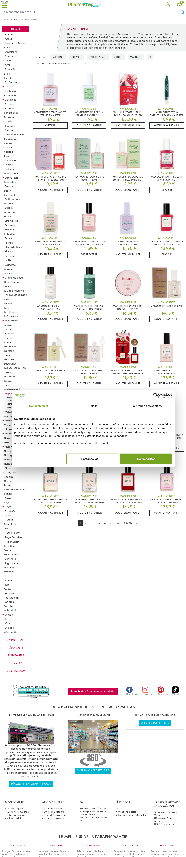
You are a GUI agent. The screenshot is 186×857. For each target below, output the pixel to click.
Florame (9, 251)
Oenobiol (120, 854)
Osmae (8, 481)
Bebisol (80, 854)
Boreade (9, 117)
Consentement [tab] (38, 405)
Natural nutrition (175, 854)
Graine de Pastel (14, 277)
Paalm (7, 485)
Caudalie (10, 125)
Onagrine (10, 472)
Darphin (9, 164)
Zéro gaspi (15, 648)
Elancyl (8, 216)
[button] (168, 5)
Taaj (7, 584)
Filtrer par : (41, 57)
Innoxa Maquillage (16, 294)
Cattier (9, 121)
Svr (6, 576)
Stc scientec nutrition (134, 851)
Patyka (8, 493)
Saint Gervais (11, 554)
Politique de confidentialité (132, 815)
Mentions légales (127, 811)
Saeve (7, 550)
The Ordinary (11, 597)
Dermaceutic (11, 173)
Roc (7, 528)
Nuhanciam (10, 463)
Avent (90, 851)
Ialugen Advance (14, 290)
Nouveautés (15, 655)
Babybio (99, 851)
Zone (117, 56)
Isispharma (10, 312)
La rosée (9, 350)
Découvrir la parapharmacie (31, 784)
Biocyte (9, 86)
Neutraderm (11, 442)
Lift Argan (10, 376)
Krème (7, 342)
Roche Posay (12, 532)
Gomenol (9, 273)
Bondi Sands (11, 112)
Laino (8, 355)
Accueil (5, 19)
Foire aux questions (54, 818)
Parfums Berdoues (14, 489)
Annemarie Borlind (15, 43)
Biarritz (8, 78)
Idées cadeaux (15, 671)
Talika (7, 589)
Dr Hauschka (12, 199)
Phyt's (7, 502)
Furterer (9, 256)
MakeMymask (12, 389)
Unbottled (10, 610)
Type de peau (97, 56)
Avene (8, 60)
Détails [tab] (93, 405)
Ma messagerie (15, 808)
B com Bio (10, 69)
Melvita (9, 420)
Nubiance (9, 459)
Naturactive (157, 854)
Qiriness (8, 515)
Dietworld (9, 195)
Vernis (10, 407)
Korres (8, 338)
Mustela (90, 854)
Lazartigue (10, 363)
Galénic (9, 260)
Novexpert (10, 455)
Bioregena (10, 95)
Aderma (9, 34)
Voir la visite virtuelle (93, 770)
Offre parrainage (16, 815)
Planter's (10, 511)
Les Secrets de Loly (15, 367)
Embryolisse (11, 220)
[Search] (90, 12)
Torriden (9, 606)
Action (57, 56)
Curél (7, 156)
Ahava (8, 38)
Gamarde (10, 264)
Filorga (9, 242)
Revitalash (10, 524)
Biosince (9, 104)
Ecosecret (9, 212)
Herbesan (173, 851)
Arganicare (10, 51)
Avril (7, 64)
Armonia (9, 56)
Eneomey (10, 225)
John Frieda (11, 320)
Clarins (8, 143)
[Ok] (183, 12)
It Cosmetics (11, 316)
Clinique (9, 147)
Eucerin (9, 238)
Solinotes (9, 571)
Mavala (9, 411)
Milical (130, 854)
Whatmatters (11, 632)
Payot (8, 498)
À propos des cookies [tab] (147, 405)
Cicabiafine (10, 139)
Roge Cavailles (13, 537)
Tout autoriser (146, 458)
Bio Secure (11, 82)
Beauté (17, 19)
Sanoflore (10, 558)
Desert (7, 190)
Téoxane (9, 593)
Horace (9, 286)
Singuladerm (11, 563)
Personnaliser (92, 458)
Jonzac (8, 325)
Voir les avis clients (155, 723)
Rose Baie (9, 546)
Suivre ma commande (18, 811)
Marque (135, 56)
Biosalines (10, 99)
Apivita (8, 47)
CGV (120, 808)
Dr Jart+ (8, 203)
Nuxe (8, 468)
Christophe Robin (14, 134)
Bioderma (10, 91)
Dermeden (10, 182)
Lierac (8, 372)
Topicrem (9, 601)
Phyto (8, 506)
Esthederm (10, 234)
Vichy (8, 623)
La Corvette (11, 346)
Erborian (10, 229)
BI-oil (7, 73)
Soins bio (15, 663)
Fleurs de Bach (13, 247)
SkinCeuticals (11, 567)
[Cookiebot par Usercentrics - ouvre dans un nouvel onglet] (156, 395)
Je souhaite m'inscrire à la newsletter (93, 691)
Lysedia (9, 385)
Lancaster (10, 359)
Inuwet (8, 303)
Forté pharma (158, 851)
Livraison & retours (54, 811)
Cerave (9, 130)
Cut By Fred (10, 160)
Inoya (7, 299)
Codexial (9, 151)
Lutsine (8, 380)
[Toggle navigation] (4, 4)
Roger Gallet (12, 541)
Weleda (9, 627)
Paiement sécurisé (53, 808)
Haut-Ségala (11, 282)
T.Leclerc (10, 580)
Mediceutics (11, 416)
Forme (76, 56)
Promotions (15, 640)
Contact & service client (56, 815)
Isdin (6, 308)
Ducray (9, 207)
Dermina (9, 186)
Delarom (9, 169)
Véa (6, 619)
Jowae (8, 329)
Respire (9, 519)
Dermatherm (12, 177)
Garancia (9, 269)
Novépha (9, 451)
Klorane (9, 333)
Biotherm (10, 108)
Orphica (8, 476)
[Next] (126, 523)
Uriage (9, 614)
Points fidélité (14, 818)
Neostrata (10, 438)
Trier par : (40, 63)
